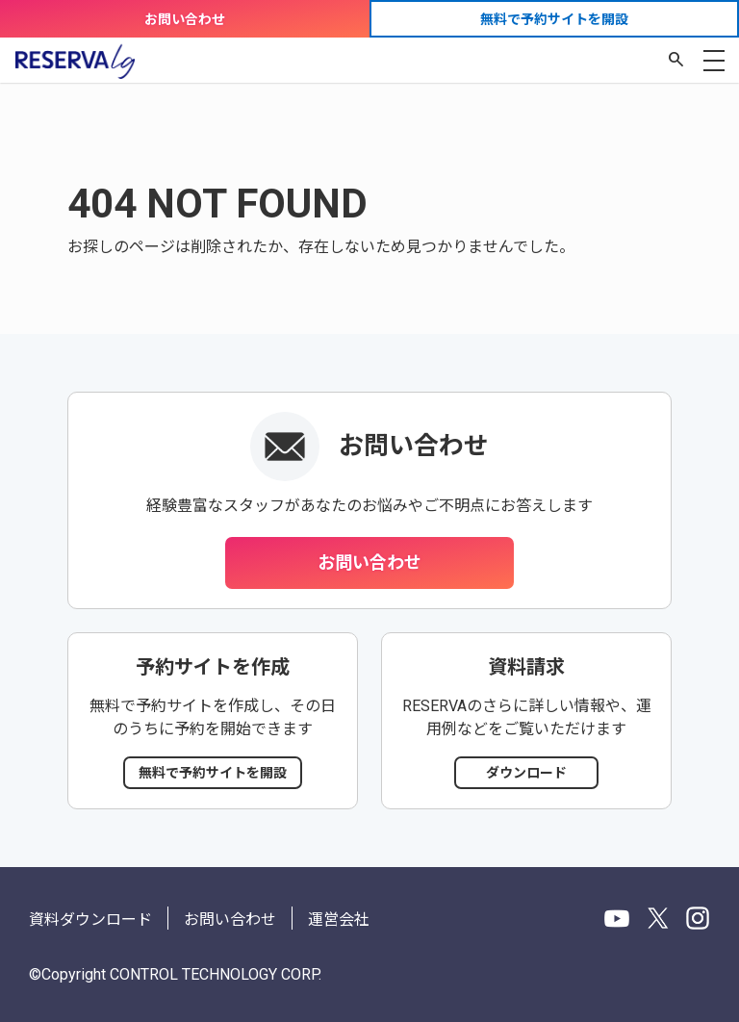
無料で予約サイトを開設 (554, 19)
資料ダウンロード (90, 919)
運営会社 (339, 919)
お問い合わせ (184, 19)
